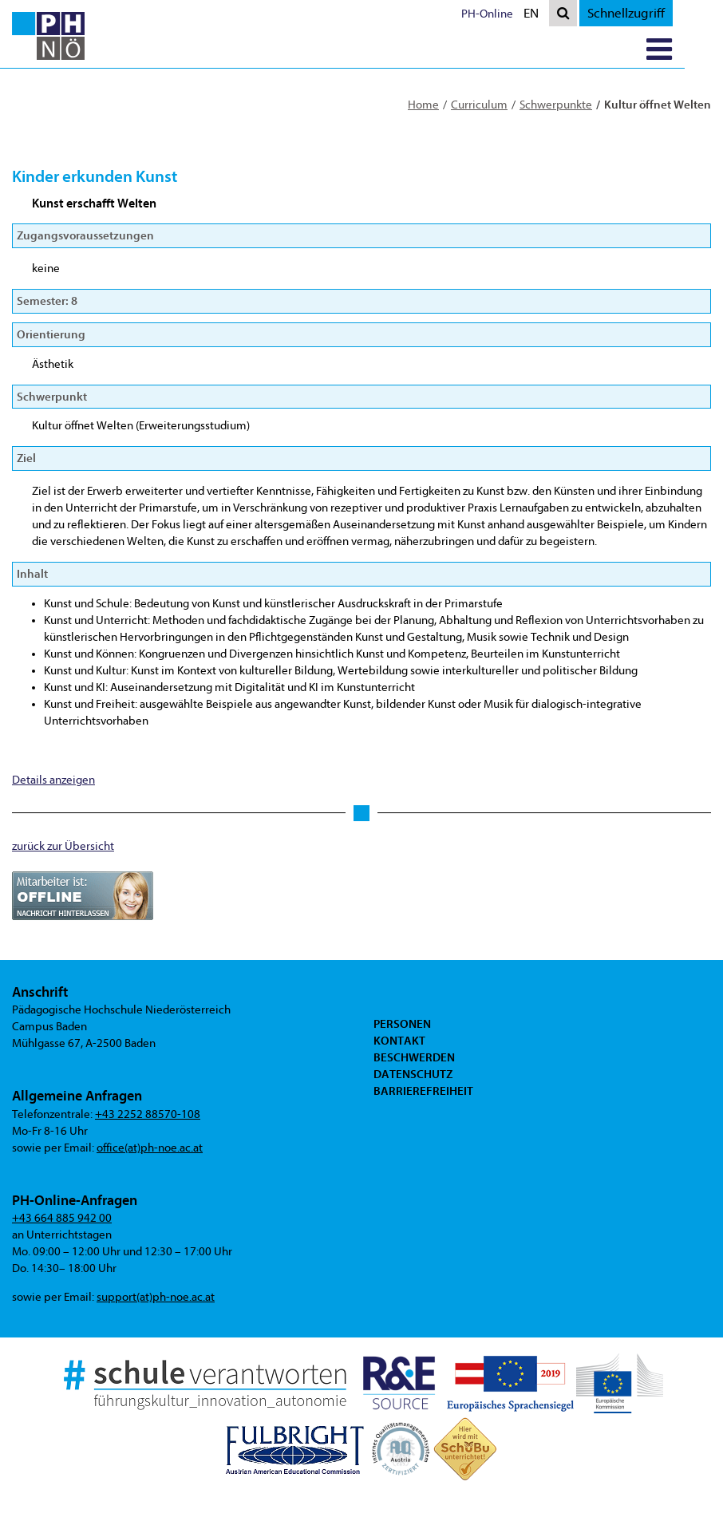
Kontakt (399, 1100)
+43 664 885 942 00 (62, 1218)
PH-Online (525, 14)
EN (573, 14)
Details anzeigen (53, 780)
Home (423, 105)
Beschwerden (414, 1117)
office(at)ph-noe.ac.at (150, 1148)
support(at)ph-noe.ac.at (156, 1297)
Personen (402, 1084)
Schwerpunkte (556, 105)
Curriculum (479, 105)
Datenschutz (412, 1134)
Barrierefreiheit (423, 1151)
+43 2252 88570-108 (147, 1114)
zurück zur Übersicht (63, 846)
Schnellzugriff (664, 13)
